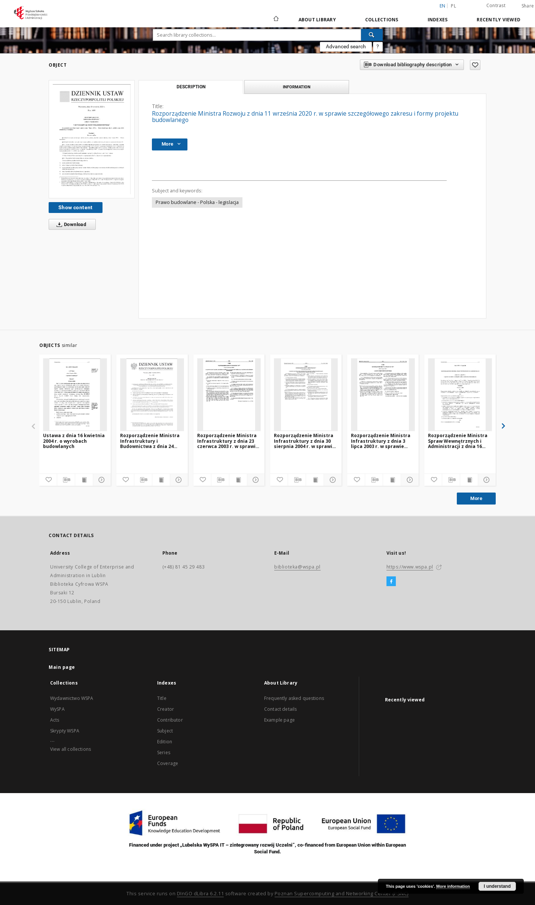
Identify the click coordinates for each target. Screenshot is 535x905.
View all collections (70, 749)
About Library (317, 19)
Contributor (170, 720)
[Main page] (275, 19)
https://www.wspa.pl (409, 567)
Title (161, 698)
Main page (62, 667)
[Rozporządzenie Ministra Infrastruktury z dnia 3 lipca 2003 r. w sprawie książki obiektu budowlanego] (383, 394)
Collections (381, 19)
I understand (497, 886)
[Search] (372, 35)
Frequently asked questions (294, 698)
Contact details (280, 709)
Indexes (438, 19)
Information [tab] (297, 86)
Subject (165, 731)
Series (163, 752)
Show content (75, 207)
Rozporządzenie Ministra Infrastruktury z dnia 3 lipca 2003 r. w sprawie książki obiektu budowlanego (380, 440)
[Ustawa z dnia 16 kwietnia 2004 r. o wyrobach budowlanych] (75, 394)
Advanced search (346, 46)
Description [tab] (191, 86)
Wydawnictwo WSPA (71, 698)
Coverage (167, 763)
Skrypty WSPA (64, 731)
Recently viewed (498, 19)
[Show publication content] (84, 480)
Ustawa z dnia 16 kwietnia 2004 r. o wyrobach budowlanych (74, 440)
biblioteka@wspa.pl (297, 567)
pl (453, 5)
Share (528, 6)
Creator (165, 709)
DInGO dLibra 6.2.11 (200, 893)
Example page (279, 720)
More (476, 498)
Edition (164, 741)
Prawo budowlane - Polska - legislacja (197, 202)
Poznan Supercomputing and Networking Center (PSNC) (342, 893)
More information (453, 886)
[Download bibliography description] (66, 480)
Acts (54, 720)
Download (70, 224)
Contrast (495, 5)
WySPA (57, 709)
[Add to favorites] (475, 65)
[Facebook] (391, 581)
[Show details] (101, 480)
